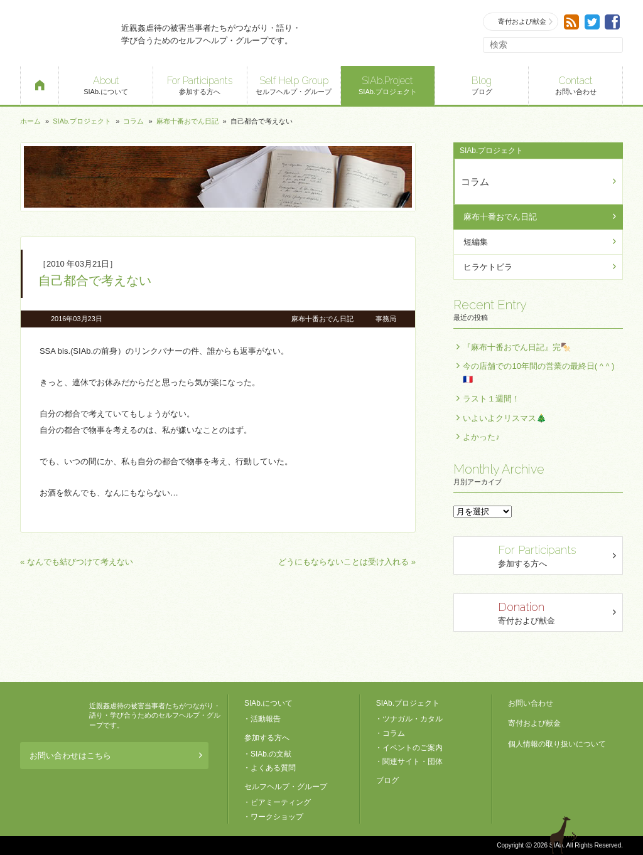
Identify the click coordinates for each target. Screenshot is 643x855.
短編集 (475, 242)
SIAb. (64, 33)
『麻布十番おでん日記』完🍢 (517, 347)
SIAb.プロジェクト (388, 84)
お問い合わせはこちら (116, 755)
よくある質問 (273, 767)
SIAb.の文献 (271, 754)
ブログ (482, 84)
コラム (133, 121)
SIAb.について (106, 84)
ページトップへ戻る (601, 835)
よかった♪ (481, 437)
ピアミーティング (281, 802)
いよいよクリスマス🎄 (504, 418)
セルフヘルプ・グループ (294, 84)
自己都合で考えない (94, 280)
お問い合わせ (575, 84)
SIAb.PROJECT (51, 716)
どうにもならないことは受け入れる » (347, 561)
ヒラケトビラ (487, 267)
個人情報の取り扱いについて (557, 744)
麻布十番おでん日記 (187, 121)
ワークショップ (277, 816)
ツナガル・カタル (412, 718)
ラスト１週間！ (491, 398)
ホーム (30, 121)
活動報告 (266, 718)
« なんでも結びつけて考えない (76, 561)
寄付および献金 (521, 22)
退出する (565, 835)
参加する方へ (200, 84)
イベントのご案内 (412, 747)
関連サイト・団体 (412, 761)
